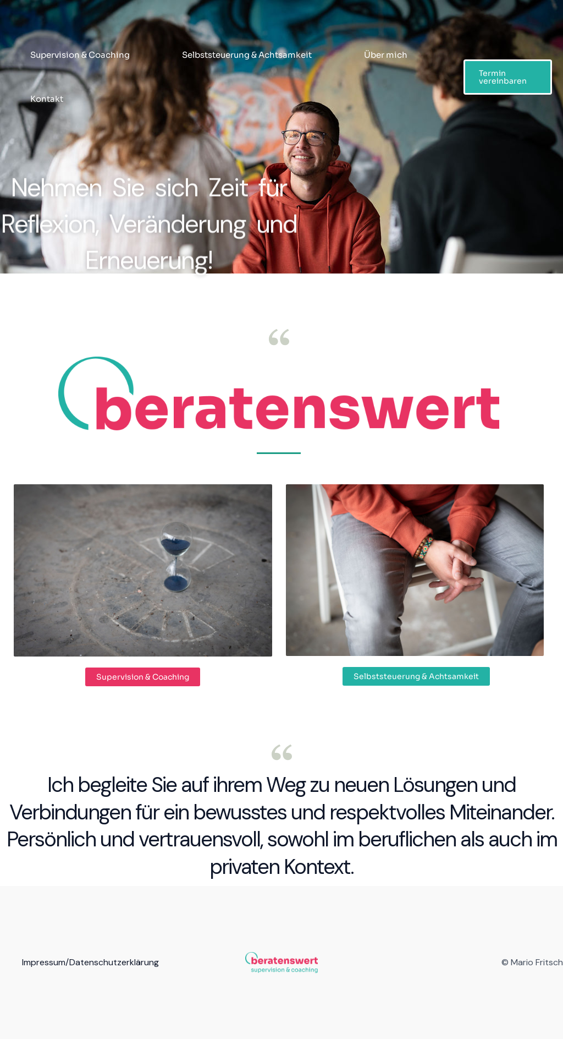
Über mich (385, 55)
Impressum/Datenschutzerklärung (90, 962)
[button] (507, 77)
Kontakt (46, 99)
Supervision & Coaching (80, 55)
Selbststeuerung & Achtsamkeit (247, 55)
